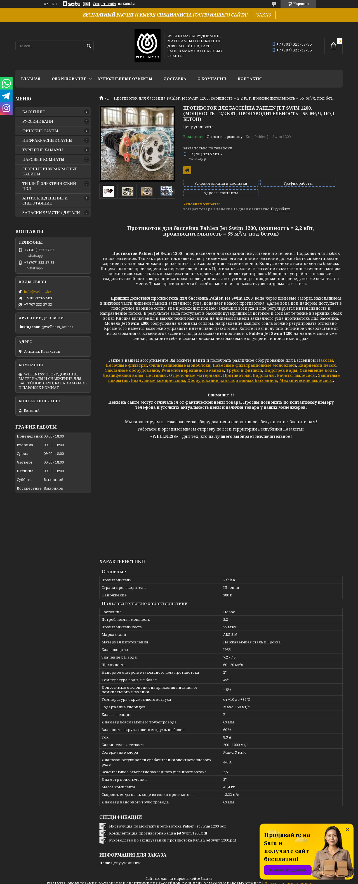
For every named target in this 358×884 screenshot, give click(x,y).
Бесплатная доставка (187, 170)
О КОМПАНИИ (212, 78)
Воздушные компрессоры (158, 375)
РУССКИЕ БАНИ (37, 121)
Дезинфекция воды (122, 370)
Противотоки (237, 370)
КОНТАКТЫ (250, 78)
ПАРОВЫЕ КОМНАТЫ (43, 159)
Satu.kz (207, 873)
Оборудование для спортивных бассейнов (232, 375)
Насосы (325, 355)
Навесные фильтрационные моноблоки (254, 360)
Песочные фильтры (126, 360)
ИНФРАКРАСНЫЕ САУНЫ (47, 140)
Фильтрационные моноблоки (179, 360)
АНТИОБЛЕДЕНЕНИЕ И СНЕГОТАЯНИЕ (45, 201)
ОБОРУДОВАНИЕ (69, 78)
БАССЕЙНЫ (33, 111)
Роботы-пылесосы (296, 370)
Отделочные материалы (195, 370)
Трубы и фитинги (244, 365)
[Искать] (89, 46)
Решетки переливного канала (192, 365)
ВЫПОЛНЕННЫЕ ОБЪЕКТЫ (124, 78)
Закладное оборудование (132, 365)
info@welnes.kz (37, 291)
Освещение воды (318, 365)
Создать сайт (104, 4)
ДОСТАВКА (175, 78)
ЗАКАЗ (263, 15)
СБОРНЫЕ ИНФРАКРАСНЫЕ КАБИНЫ (49, 171)
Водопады (264, 370)
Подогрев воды (280, 365)
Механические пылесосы (306, 375)
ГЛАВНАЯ (31, 78)
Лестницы (156, 370)
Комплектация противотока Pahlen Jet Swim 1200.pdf (158, 828)
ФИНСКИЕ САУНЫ (40, 130)
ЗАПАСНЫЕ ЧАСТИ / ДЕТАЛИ (51, 212)
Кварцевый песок (317, 360)
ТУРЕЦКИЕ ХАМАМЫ (42, 149)
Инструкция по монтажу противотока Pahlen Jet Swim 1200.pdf (167, 821)
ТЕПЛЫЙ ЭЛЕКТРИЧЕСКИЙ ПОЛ (49, 186)
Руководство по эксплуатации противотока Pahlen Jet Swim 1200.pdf (172, 835)
